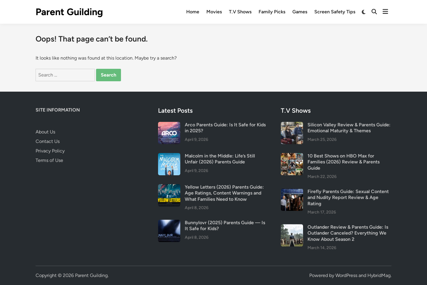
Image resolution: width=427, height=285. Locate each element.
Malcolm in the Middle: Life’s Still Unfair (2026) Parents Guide (220, 159)
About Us (45, 132)
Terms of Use (49, 160)
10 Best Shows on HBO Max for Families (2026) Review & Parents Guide (343, 162)
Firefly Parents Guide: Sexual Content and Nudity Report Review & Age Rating (348, 197)
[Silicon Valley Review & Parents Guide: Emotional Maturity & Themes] (292, 125)
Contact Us (48, 141)
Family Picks (272, 12)
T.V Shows (240, 12)
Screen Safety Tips (334, 12)
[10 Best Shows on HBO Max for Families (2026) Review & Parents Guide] (292, 156)
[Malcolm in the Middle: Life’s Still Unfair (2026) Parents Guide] (169, 156)
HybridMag (379, 275)
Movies (214, 12)
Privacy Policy (50, 151)
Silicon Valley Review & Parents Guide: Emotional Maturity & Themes (349, 127)
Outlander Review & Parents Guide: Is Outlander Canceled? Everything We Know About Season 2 (347, 233)
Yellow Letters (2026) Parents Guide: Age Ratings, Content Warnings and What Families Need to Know (224, 193)
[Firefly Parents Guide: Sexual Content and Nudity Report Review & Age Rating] (292, 192)
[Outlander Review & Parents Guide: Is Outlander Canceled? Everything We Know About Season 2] (292, 227)
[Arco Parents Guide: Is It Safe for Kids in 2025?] (169, 125)
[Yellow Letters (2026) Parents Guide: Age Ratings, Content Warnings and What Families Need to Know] (169, 187)
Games (299, 12)
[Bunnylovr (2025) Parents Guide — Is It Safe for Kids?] (169, 223)
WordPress (346, 275)
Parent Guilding (69, 11)
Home (192, 12)
